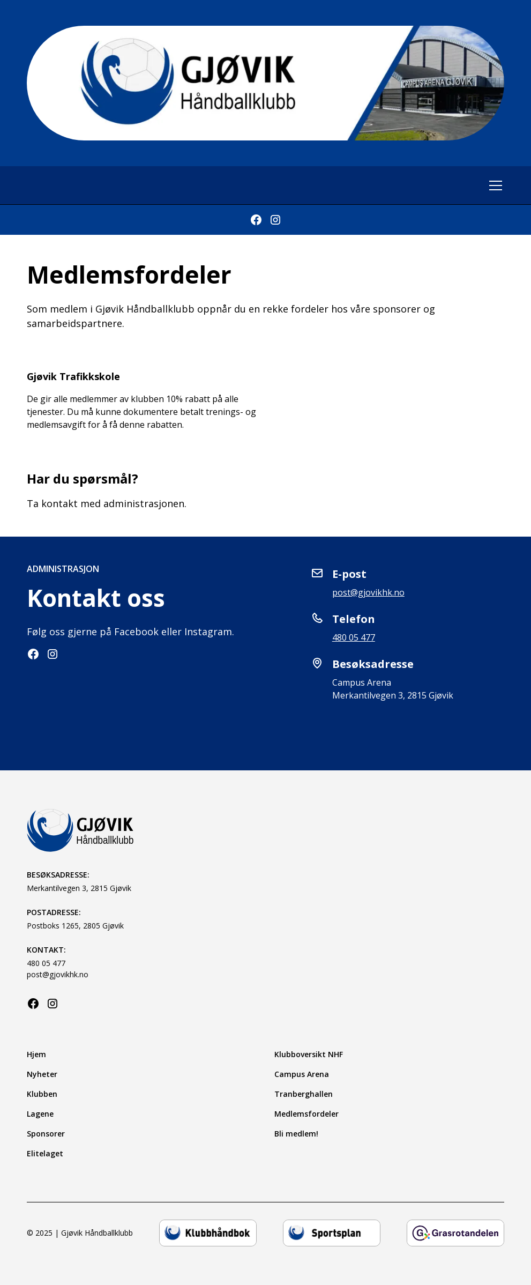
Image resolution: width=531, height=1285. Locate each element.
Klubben (42, 1094)
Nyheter (42, 1074)
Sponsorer (46, 1133)
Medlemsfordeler (306, 1114)
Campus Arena (301, 1074)
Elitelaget (45, 1153)
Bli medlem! (296, 1133)
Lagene (40, 1114)
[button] (493, 185)
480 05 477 (353, 637)
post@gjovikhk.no (368, 592)
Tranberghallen (303, 1094)
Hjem (36, 1054)
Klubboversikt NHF (308, 1054)
